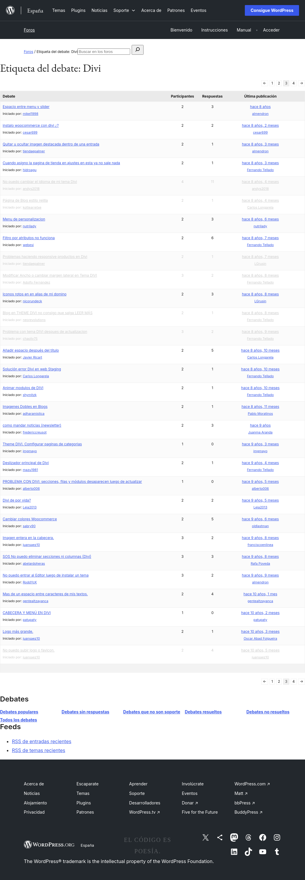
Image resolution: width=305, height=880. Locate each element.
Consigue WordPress (271, 10)
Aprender (138, 783)
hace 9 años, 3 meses (260, 444)
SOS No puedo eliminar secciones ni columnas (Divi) (47, 556)
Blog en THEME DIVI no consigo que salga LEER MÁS (48, 313)
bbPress (244, 802)
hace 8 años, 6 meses (260, 219)
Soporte (137, 793)
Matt (241, 793)
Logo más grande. (18, 631)
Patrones (85, 812)
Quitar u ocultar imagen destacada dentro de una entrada (51, 144)
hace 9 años (260, 425)
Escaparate (88, 783)
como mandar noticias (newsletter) (32, 425)
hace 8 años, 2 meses (260, 125)
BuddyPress (248, 812)
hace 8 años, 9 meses (260, 331)
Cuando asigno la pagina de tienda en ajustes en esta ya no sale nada (61, 163)
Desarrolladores (145, 802)
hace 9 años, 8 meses (260, 537)
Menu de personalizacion (24, 219)
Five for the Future (200, 812)
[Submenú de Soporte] (124, 10)
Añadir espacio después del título (31, 350)
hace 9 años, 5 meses (260, 481)
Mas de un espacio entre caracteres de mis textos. (45, 594)
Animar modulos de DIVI (23, 388)
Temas (83, 793)
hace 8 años (260, 106)
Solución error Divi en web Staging (32, 369)
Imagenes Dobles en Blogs (25, 406)
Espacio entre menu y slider (26, 106)
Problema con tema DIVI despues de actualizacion (45, 331)
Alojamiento (35, 802)
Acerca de (34, 783)
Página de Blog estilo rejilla (25, 200)
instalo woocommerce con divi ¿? (31, 125)
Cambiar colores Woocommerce (30, 519)
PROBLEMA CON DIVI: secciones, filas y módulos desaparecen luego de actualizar (72, 481)
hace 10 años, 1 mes (260, 594)
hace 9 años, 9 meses (260, 575)
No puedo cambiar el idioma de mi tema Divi (40, 181)
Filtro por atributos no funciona (29, 238)
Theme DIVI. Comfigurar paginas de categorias (42, 444)
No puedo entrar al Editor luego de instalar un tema (45, 575)
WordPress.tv (144, 812)
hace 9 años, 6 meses (260, 519)
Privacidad (34, 812)
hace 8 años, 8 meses (260, 275)
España (87, 845)
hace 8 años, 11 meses (260, 406)
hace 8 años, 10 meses (260, 350)
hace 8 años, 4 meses (260, 181)
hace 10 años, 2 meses (260, 612)
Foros (29, 29)
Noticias (32, 793)
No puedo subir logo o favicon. (29, 650)
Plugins (84, 802)
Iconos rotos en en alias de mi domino (34, 294)
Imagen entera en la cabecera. (28, 537)
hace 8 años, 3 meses (260, 144)
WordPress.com (252, 783)
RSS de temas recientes (38, 750)
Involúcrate (192, 783)
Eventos (189, 793)
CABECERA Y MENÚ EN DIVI (27, 612)
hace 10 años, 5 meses (260, 650)
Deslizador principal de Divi (26, 463)
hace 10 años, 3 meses (260, 631)
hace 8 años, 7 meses (260, 238)
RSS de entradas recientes (41, 741)
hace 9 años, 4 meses (260, 463)
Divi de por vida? (17, 500)
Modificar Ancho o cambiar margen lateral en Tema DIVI (50, 275)
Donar (190, 802)
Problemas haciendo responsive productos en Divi (45, 256)
